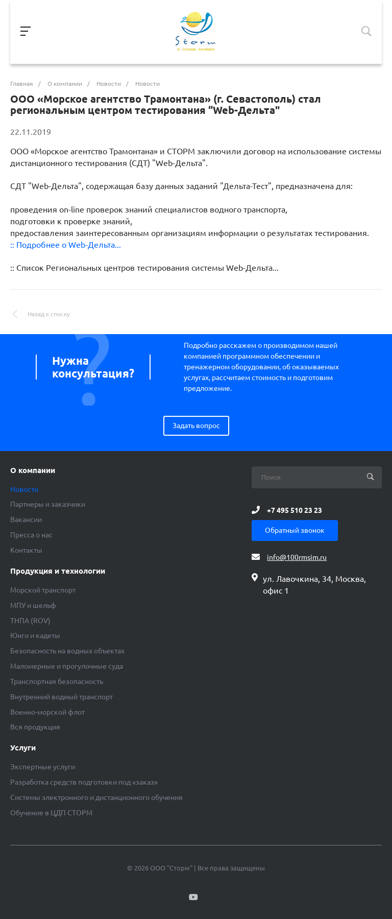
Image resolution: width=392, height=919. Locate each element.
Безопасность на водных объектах (67, 651)
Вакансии (26, 519)
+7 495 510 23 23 (294, 510)
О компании (32, 470)
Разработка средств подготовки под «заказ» (84, 782)
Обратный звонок (295, 530)
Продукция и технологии (57, 571)
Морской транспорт (43, 590)
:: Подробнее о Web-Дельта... (65, 244)
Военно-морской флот (47, 712)
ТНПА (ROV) (30, 621)
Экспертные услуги (42, 767)
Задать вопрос (196, 425)
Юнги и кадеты (35, 635)
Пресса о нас (31, 535)
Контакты (26, 550)
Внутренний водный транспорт (61, 697)
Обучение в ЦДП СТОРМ (51, 813)
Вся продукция (35, 727)
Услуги (23, 748)
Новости (24, 489)
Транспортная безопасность (56, 681)
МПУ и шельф (33, 605)
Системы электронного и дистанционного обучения (96, 797)
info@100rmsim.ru (297, 557)
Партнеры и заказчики (47, 504)
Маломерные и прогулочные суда (66, 666)
